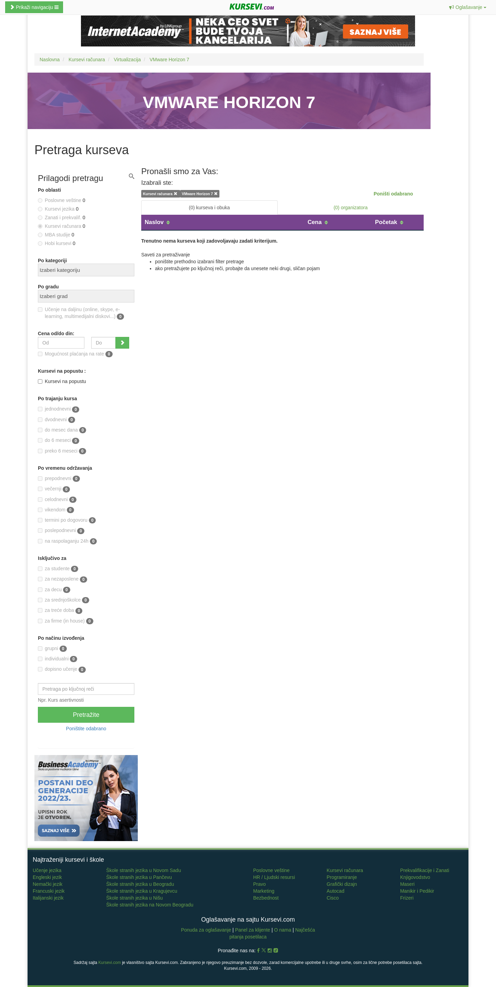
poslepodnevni (61, 531)
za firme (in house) (65, 621)
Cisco (333, 898)
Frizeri (407, 898)
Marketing (263, 891)
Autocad (335, 891)
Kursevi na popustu (62, 381)
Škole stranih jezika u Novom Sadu (143, 870)
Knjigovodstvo (415, 877)
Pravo (259, 884)
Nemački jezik (47, 884)
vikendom (56, 510)
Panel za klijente (253, 930)
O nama (282, 930)
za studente (58, 569)
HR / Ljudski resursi (274, 877)
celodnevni (57, 500)
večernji (54, 489)
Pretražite (86, 714)
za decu (54, 590)
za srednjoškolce (63, 600)
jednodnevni (58, 409)
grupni (52, 649)
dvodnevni (56, 420)
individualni (57, 659)
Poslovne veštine (271, 870)
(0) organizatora (350, 207)
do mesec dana (62, 430)
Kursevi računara (345, 870)
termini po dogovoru (67, 520)
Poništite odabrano (86, 728)
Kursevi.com (109, 962)
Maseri (407, 884)
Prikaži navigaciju (34, 7)
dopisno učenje (62, 669)
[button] (468, 7)
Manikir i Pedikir (417, 891)
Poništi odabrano (393, 194)
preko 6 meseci (62, 451)
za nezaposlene (62, 579)
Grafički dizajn (342, 884)
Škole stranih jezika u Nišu (134, 898)
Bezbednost (266, 898)
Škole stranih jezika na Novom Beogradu (149, 905)
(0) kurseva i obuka (209, 207)
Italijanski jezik (48, 898)
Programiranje (342, 877)
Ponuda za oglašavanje (206, 930)
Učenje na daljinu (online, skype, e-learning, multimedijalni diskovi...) (81, 313)
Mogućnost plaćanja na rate (75, 354)
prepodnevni (59, 479)
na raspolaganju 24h (67, 541)
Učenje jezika (47, 870)
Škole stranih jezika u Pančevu (139, 877)
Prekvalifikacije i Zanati (424, 870)
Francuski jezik (49, 891)
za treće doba (60, 610)
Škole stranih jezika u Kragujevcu (141, 891)
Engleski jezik (47, 877)
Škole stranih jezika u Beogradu (140, 884)
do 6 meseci (58, 440)
